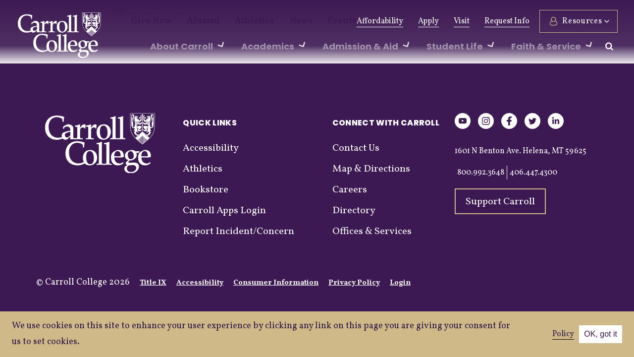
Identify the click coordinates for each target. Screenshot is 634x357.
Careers (349, 190)
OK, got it (600, 334)
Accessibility (211, 148)
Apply (427, 21)
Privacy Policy (354, 283)
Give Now (148, 21)
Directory (353, 211)
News (277, 21)
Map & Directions (371, 169)
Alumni (193, 21)
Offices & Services (372, 231)
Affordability (378, 21)
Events (313, 21)
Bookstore (205, 190)
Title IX (153, 283)
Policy (563, 334)
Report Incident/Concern (238, 231)
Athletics (237, 21)
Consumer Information (275, 283)
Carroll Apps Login (224, 211)
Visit (460, 21)
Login (400, 283)
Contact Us (355, 148)
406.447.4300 (533, 172)
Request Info (505, 21)
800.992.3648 (480, 172)
